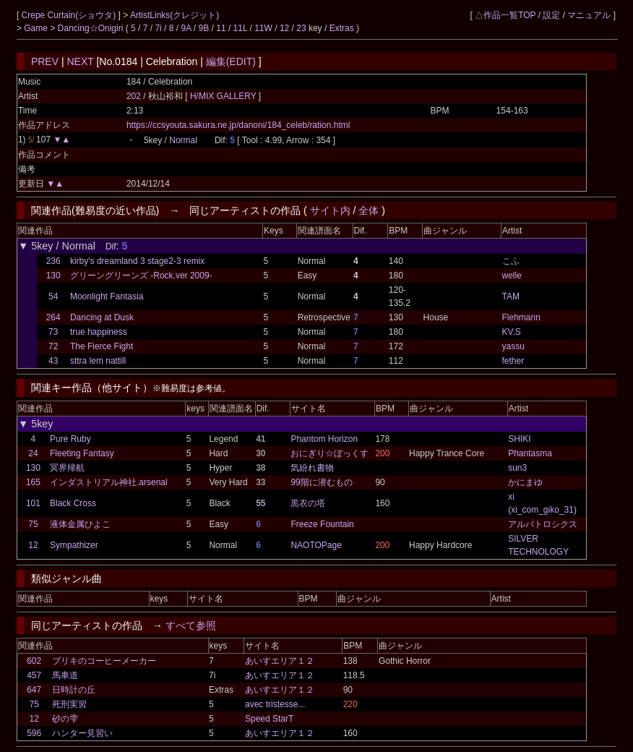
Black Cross (73, 503)
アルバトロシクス (542, 524)
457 (34, 675)
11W (263, 28)
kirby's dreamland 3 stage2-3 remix (137, 261)
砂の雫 (65, 719)
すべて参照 (190, 625)
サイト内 (330, 210)
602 (34, 661)
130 (53, 275)
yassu (513, 346)
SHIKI (519, 439)
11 (220, 28)
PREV (45, 61)
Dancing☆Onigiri (92, 28)
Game (37, 28)
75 (33, 524)
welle (512, 275)
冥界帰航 (67, 468)
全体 (368, 210)
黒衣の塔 (307, 503)
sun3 (517, 468)
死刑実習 (69, 704)
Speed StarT (269, 719)
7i (158, 28)
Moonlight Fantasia (106, 296)
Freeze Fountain (321, 524)
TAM (511, 296)
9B (204, 28)
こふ (511, 261)
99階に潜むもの (321, 482)
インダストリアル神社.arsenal (109, 482)
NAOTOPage (315, 545)
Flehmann (521, 317)
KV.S (511, 332)
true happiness (98, 332)
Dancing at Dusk (102, 317)
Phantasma (530, 453)
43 (53, 361)
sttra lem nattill (98, 361)
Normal (183, 140)
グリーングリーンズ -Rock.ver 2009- (141, 275)
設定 (551, 15)
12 (284, 28)
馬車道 (65, 675)
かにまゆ (525, 482)
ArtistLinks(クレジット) (174, 15)
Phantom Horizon (324, 439)
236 (53, 261)
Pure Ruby (70, 439)
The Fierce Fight (101, 346)
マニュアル (589, 15)
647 (34, 690)
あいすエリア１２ (279, 661)
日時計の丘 (73, 690)
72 (53, 346)
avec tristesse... (275, 704)
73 (53, 332)
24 (33, 453)
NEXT (79, 61)
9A (186, 28)
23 (301, 28)
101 (33, 503)
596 (34, 733)
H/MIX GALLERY (224, 96)
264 (53, 317)
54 (53, 296)
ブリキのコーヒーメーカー (104, 661)
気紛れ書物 (312, 468)
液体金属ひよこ (80, 524)
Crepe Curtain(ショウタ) (70, 15)
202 (133, 96)
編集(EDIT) (231, 61)
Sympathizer (74, 545)
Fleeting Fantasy (82, 453)
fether (513, 361)
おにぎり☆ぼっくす (329, 453)
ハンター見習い (82, 733)
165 (33, 482)
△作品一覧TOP (505, 15)
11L (240, 28)
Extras (342, 28)
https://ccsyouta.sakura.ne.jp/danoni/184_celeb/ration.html (238, 125)
